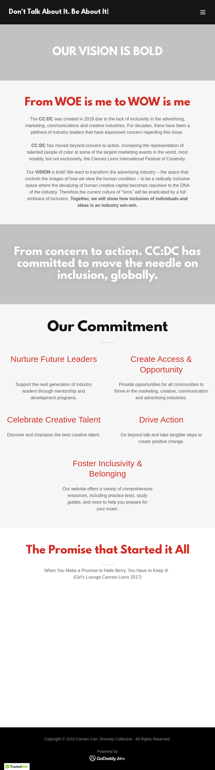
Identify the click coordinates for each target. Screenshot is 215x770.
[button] (202, 12)
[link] (59, 12)
